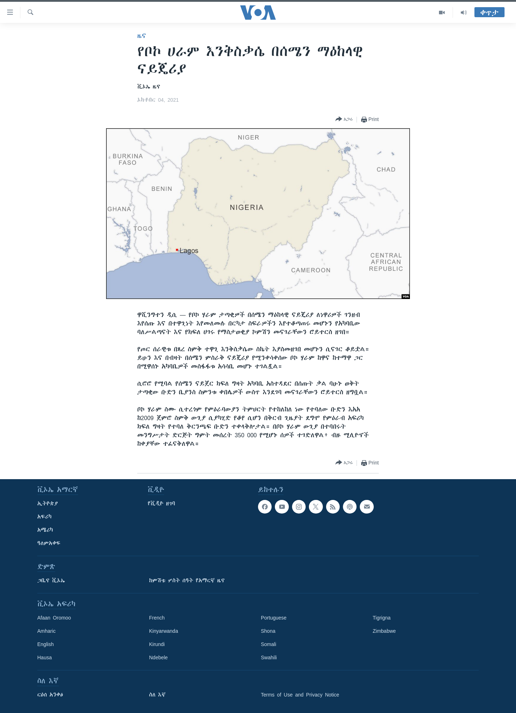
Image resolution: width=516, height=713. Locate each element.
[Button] (344, 119)
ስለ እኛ (157, 695)
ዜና (141, 35)
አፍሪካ (44, 517)
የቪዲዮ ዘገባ (161, 503)
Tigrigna (382, 618)
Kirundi (157, 644)
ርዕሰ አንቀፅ (50, 695)
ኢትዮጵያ (47, 503)
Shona (268, 631)
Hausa (44, 657)
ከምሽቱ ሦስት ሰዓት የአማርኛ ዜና (187, 580)
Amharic (46, 631)
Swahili (269, 657)
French (157, 618)
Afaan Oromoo (54, 618)
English (45, 644)
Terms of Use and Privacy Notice (300, 695)
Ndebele (158, 657)
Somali (268, 644)
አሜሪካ (45, 530)
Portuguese (274, 618)
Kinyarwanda (163, 631)
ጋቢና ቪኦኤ (51, 580)
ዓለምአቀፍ (49, 543)
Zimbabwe (384, 631)
